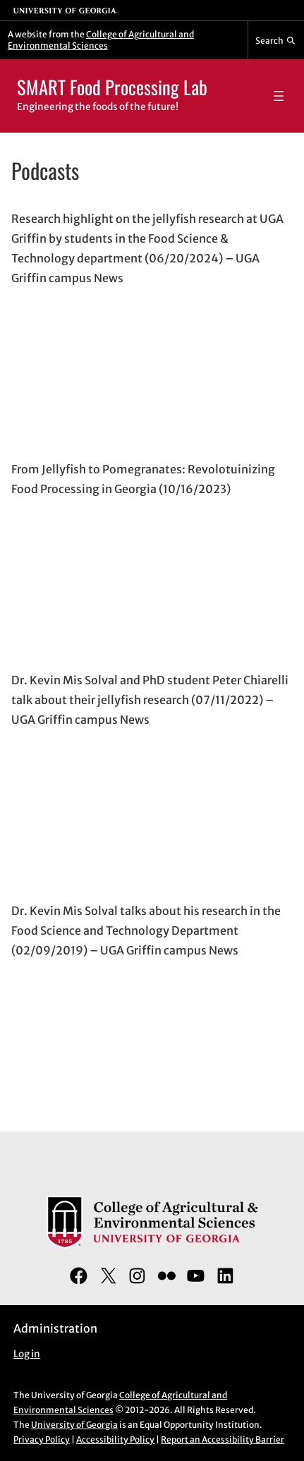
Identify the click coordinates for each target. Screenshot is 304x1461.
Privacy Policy (41, 1439)
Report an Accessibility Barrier (222, 1439)
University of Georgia (74, 1424)
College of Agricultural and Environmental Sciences (101, 40)
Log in (26, 1354)
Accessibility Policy (115, 1439)
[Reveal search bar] (276, 40)
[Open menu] (278, 95)
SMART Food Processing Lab (112, 87)
